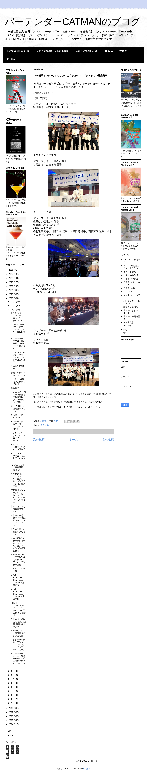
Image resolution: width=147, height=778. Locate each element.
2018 (11, 708)
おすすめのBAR (130, 275)
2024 (11, 278)
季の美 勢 (15, 388)
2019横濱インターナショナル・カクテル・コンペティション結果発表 (18, 480)
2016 (11, 716)
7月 (13, 679)
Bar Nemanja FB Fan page (52, 51)
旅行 (125, 333)
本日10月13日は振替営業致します (18, 509)
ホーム (73, 439)
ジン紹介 (127, 291)
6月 (13, 683)
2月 (13, 699)
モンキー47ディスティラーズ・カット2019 (18, 425)
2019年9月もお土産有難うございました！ (18, 633)
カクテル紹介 (129, 288)
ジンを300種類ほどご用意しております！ (18, 381)
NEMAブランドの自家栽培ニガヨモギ (18, 467)
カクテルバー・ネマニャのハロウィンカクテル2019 (18, 317)
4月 (13, 691)
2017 (11, 712)
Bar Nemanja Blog (86, 51)
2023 (11, 282)
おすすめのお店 (130, 278)
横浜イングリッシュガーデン (18, 374)
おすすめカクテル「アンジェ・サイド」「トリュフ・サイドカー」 (18, 644)
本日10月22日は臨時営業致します (18, 408)
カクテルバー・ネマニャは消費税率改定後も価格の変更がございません (18, 659)
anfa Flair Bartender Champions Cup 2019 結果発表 (17, 580)
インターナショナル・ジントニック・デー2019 (18, 437)
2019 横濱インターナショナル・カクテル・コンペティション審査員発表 (18, 544)
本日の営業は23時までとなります (18, 531)
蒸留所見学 (128, 322)
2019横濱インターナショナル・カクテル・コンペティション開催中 (18, 496)
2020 (11, 294)
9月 (13, 671)
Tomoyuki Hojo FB (18, 51)
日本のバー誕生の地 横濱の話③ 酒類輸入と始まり (18, 623)
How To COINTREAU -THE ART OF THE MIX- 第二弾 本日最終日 (18, 609)
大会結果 (44, 425)
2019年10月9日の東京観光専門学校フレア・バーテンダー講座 (18, 559)
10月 (13, 310)
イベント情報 (129, 271)
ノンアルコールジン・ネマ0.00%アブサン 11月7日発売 (18, 329)
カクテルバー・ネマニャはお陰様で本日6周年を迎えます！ (18, 343)
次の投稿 (39, 439)
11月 (13, 305)
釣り (125, 329)
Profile (11, 59)
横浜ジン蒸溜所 (130, 307)
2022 (11, 286)
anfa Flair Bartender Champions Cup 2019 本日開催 (17, 594)
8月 (13, 675)
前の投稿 (108, 439)
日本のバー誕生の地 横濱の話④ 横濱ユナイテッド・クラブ (18, 520)
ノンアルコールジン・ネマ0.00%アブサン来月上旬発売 (18, 357)
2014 (11, 724)
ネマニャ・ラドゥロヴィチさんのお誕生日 (18, 446)
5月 (13, 687)
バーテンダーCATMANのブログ (72, 21)
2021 (11, 290)
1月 (13, 703)
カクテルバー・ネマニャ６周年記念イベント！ (18, 457)
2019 (11, 298)
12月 (13, 301)
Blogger (86, 768)
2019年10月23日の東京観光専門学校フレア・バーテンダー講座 (18, 397)
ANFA (10, 735)
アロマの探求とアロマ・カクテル (131, 266)
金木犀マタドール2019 (18, 416)
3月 (13, 695)
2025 (11, 274)
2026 (11, 270)
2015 (11, 720)
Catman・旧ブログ (116, 51)
